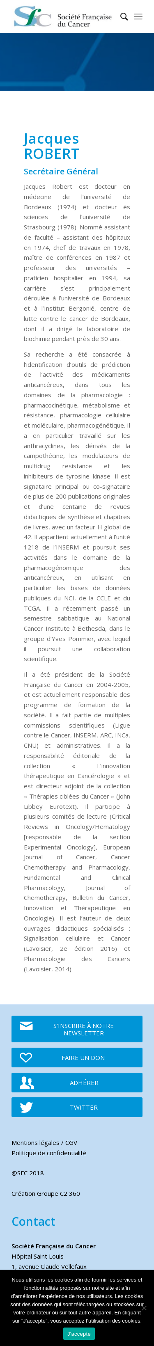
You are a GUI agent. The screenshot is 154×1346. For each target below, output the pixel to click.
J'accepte (79, 1334)
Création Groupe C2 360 (45, 1193)
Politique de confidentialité (49, 1153)
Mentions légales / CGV (44, 1142)
